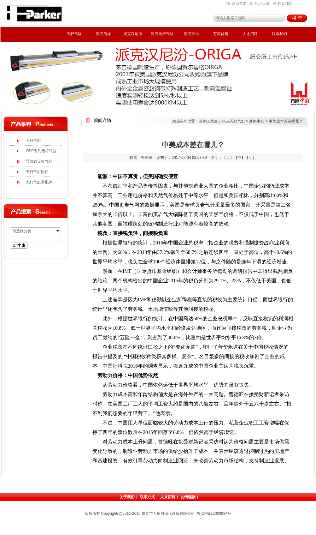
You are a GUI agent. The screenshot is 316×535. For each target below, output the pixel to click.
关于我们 (127, 497)
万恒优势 (220, 34)
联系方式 (147, 497)
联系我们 (283, 4)
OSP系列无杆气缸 (41, 151)
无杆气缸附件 (37, 172)
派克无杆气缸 (162, 34)
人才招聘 (250, 34)
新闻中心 (256, 121)
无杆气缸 (74, 34)
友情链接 (188, 497)
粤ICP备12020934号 (214, 513)
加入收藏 (259, 4)
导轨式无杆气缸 (39, 161)
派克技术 (191, 34)
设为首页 (236, 4)
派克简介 (103, 34)
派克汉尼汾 (132, 34)
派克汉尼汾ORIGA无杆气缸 (222, 121)
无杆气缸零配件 (39, 182)
